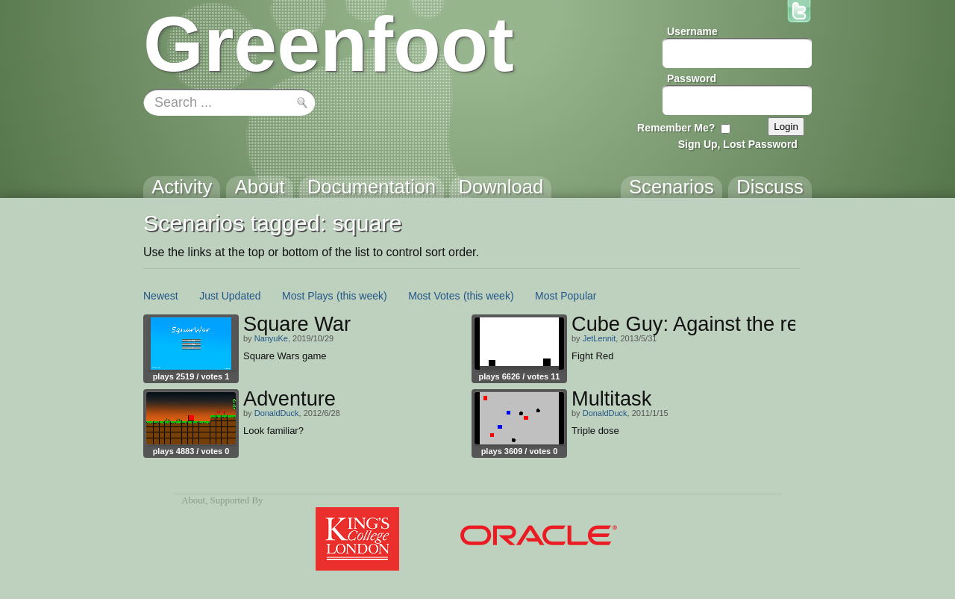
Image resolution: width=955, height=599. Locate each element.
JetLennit (599, 338)
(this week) (361, 296)
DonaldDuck (276, 413)
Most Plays (307, 296)
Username (692, 31)
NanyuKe (271, 338)
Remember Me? (676, 128)
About (193, 500)
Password (691, 78)
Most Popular (565, 296)
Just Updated (230, 296)
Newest (160, 296)
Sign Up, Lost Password (738, 144)
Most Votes (434, 296)
